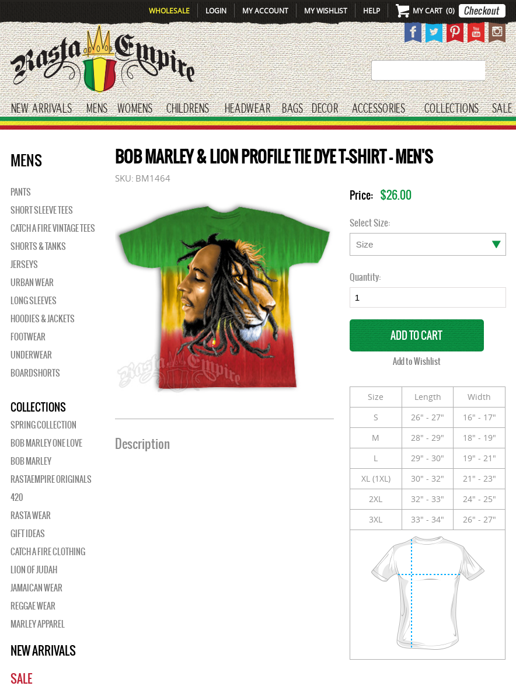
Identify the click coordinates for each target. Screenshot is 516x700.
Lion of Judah (34, 569)
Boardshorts (35, 373)
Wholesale (169, 10)
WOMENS (134, 109)
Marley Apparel (38, 624)
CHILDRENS (187, 109)
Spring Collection (43, 425)
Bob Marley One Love (46, 443)
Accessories (378, 109)
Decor (325, 109)
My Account (265, 10)
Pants (21, 192)
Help (371, 10)
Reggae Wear (33, 606)
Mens (96, 109)
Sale (502, 109)
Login (215, 10)
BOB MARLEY (31, 461)
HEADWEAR (247, 109)
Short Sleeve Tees (42, 210)
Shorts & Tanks (38, 246)
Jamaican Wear (36, 587)
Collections (451, 109)
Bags (292, 109)
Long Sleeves (34, 300)
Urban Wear (32, 282)
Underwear (31, 355)
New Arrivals (41, 109)
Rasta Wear (31, 515)
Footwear (28, 336)
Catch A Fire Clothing (48, 551)
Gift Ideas (28, 533)
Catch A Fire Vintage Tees (53, 228)
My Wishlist (325, 10)
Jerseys (24, 264)
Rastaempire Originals (51, 479)
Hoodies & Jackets (43, 318)
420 (17, 497)
